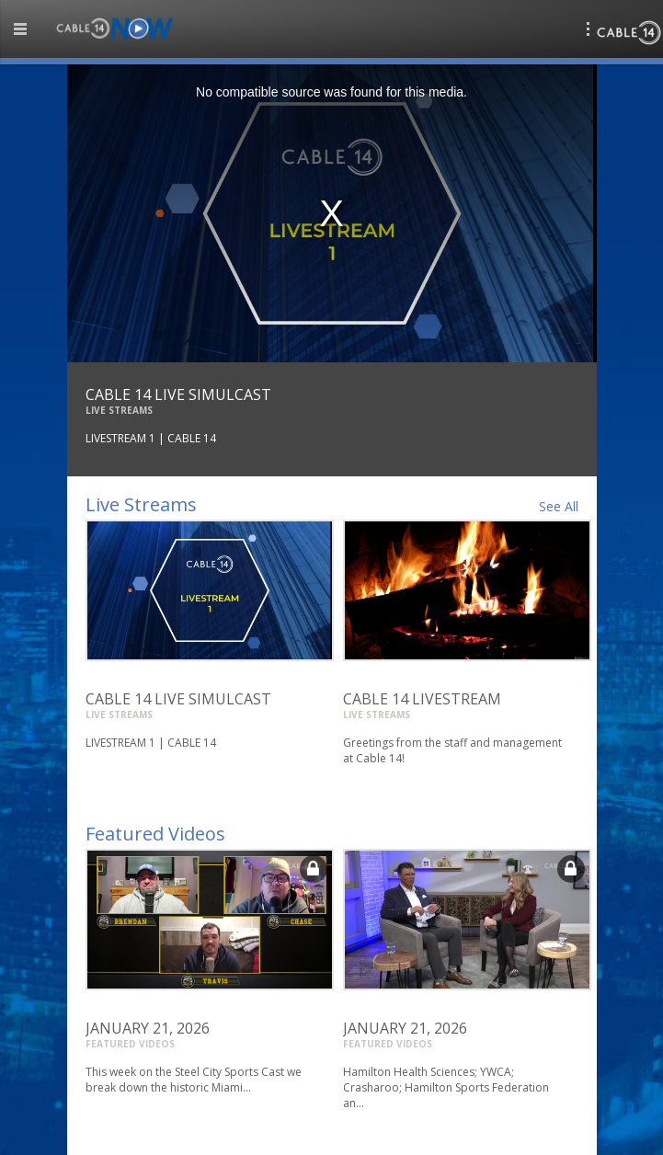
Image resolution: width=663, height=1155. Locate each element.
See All (558, 506)
